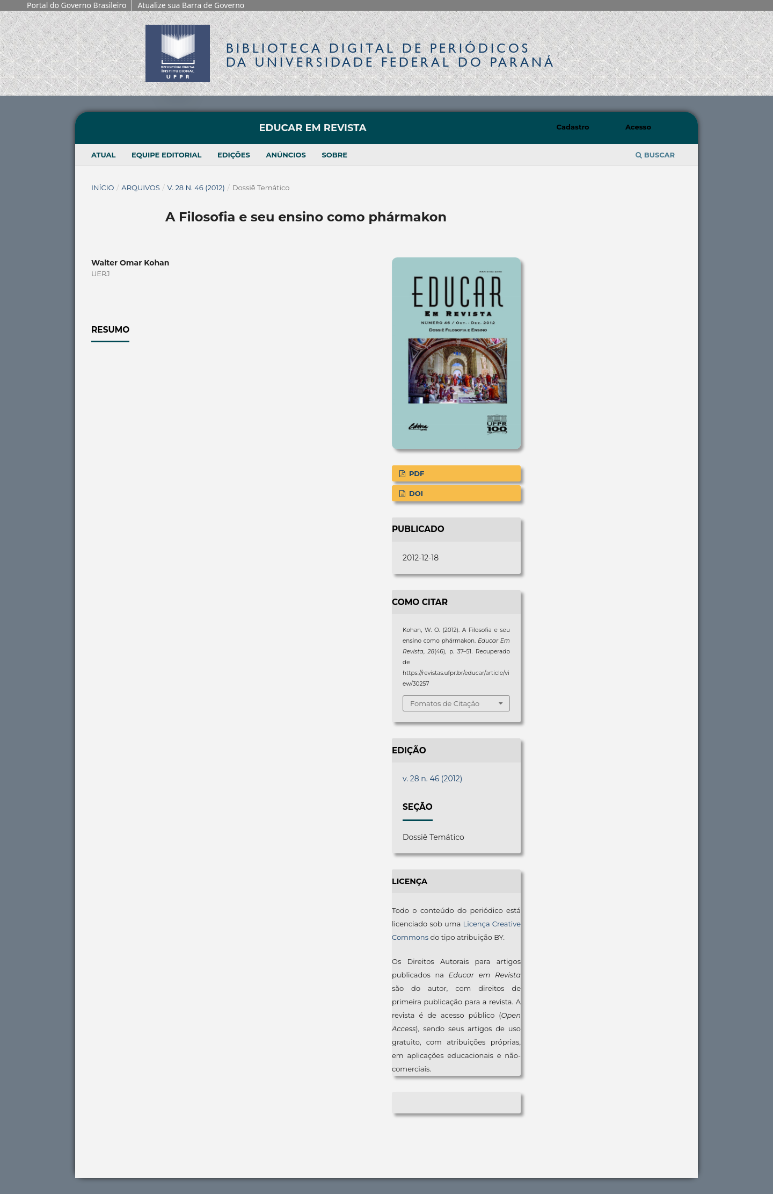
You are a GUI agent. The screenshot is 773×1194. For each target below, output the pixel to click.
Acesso (638, 127)
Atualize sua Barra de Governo (190, 5)
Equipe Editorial (166, 154)
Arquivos (140, 187)
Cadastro (573, 127)
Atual (103, 154)
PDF (415, 473)
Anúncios (285, 154)
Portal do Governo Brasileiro (76, 5)
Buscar (655, 154)
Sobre (334, 154)
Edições (233, 154)
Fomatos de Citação (444, 703)
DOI (415, 493)
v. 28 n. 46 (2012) (196, 187)
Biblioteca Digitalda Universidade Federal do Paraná (391, 55)
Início (102, 187)
